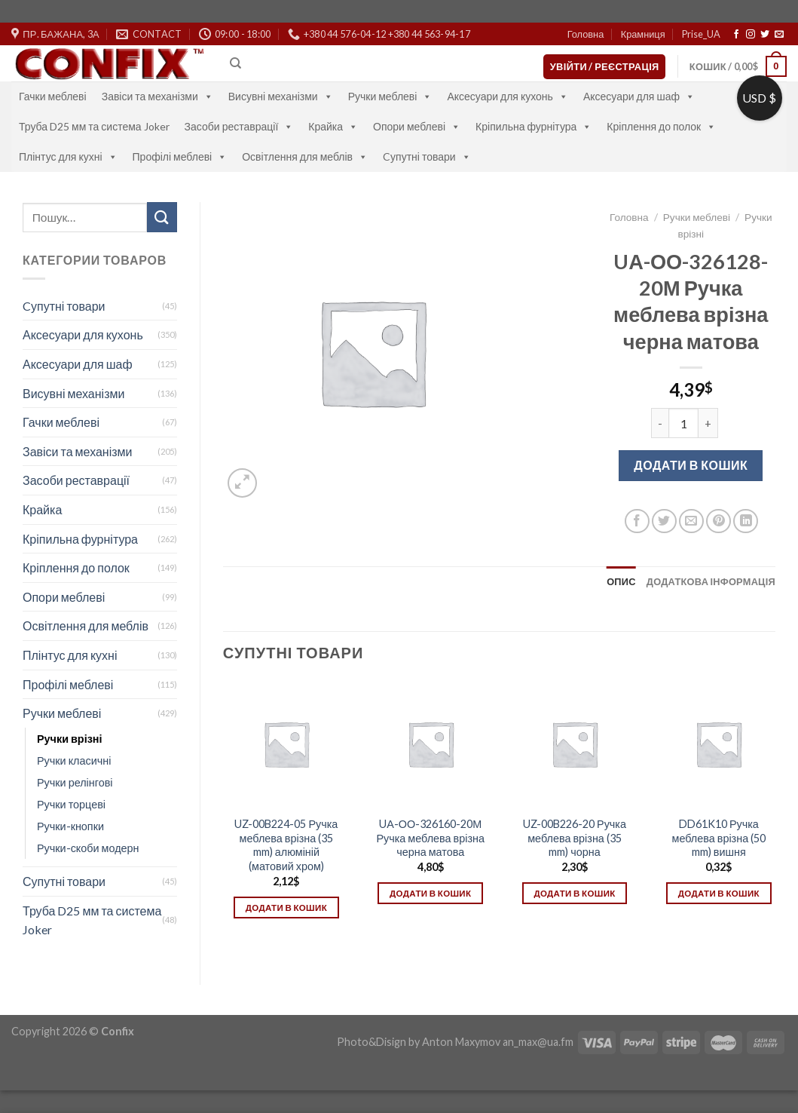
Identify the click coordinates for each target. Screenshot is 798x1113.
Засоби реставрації (239, 126)
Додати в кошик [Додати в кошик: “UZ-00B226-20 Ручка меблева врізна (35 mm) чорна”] (574, 893)
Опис (621, 581)
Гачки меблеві (53, 96)
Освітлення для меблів (305, 156)
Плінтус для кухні (68, 156)
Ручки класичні (74, 760)
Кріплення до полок (661, 126)
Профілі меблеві (180, 156)
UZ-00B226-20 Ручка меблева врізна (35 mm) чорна (574, 837)
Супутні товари (64, 881)
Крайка (333, 126)
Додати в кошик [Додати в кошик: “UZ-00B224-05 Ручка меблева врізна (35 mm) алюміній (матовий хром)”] (286, 907)
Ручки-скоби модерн (88, 848)
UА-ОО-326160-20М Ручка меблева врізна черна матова (430, 837)
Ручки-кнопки (70, 826)
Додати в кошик (691, 465)
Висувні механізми (280, 96)
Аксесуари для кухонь (507, 96)
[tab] (621, 581)
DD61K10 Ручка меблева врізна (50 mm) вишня (719, 837)
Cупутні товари (427, 156)
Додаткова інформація (711, 581)
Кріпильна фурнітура (533, 126)
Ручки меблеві (390, 96)
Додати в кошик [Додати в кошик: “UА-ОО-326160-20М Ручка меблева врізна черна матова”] (430, 893)
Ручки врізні (69, 738)
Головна (585, 34)
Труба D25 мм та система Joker (94, 126)
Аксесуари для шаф (639, 96)
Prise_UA (701, 34)
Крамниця (643, 34)
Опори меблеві (416, 126)
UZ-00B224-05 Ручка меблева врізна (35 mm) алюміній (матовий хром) (286, 844)
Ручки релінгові (74, 782)
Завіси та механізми (157, 96)
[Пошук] (235, 63)
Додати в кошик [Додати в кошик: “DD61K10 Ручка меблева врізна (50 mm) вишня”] (719, 893)
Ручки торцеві (71, 804)
